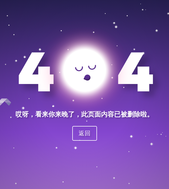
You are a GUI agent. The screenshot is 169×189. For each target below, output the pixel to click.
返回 (85, 132)
